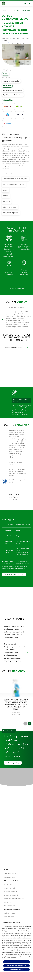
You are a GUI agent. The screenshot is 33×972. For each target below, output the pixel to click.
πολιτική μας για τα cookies (9, 957)
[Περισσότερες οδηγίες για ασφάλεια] (16, 496)
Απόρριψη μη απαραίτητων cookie (16, 965)
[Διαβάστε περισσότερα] (13, 762)
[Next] (29, 723)
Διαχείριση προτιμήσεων (16, 969)
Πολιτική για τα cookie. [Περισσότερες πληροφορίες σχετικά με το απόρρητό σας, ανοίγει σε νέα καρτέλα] (8, 952)
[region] (16, 946)
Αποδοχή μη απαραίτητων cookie (16, 961)
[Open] (25, 3)
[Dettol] (5, 3)
